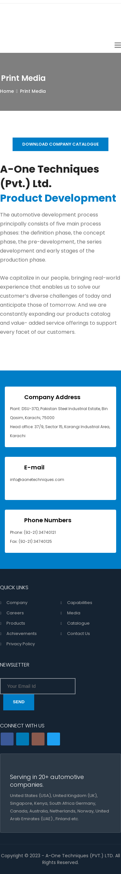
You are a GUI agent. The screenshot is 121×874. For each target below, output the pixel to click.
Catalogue (78, 623)
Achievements (21, 633)
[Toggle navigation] (118, 45)
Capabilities (79, 603)
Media (73, 613)
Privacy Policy (20, 644)
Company (16, 603)
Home (7, 91)
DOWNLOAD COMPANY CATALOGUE (60, 144)
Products (15, 623)
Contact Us (78, 633)
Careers (15, 613)
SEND (19, 701)
